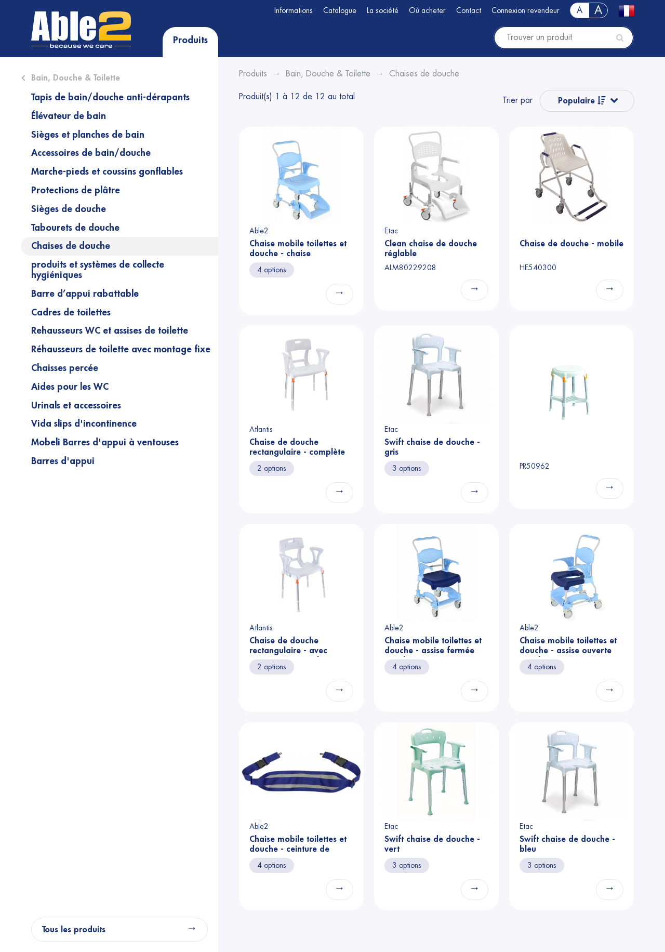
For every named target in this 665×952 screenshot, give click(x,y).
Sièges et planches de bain (87, 134)
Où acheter (427, 10)
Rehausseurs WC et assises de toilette (109, 330)
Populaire (582, 100)
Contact (468, 10)
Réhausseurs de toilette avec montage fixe (120, 349)
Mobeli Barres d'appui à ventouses (105, 442)
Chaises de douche (70, 245)
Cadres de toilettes (71, 312)
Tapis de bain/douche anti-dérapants (110, 97)
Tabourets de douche (75, 227)
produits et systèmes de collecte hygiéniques (97, 270)
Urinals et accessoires (76, 405)
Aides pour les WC (70, 386)
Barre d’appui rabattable (85, 293)
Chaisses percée (64, 368)
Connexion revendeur (525, 10)
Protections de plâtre (75, 190)
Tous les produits (73, 929)
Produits (190, 40)
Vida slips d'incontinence (84, 423)
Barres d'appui (63, 461)
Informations (293, 10)
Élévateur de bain (68, 116)
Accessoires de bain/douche (91, 152)
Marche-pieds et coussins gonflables (107, 171)
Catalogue (339, 10)
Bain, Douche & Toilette (75, 78)
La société (382, 10)
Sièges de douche (68, 209)
